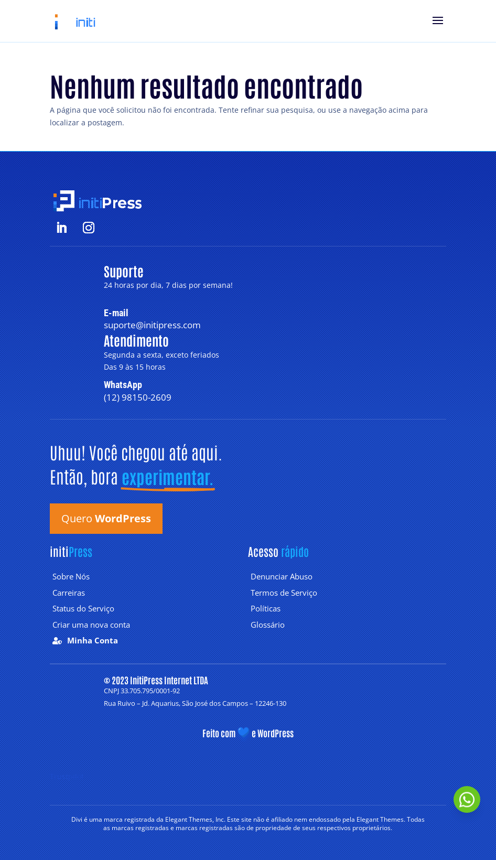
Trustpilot (67, 776)
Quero (106, 518)
